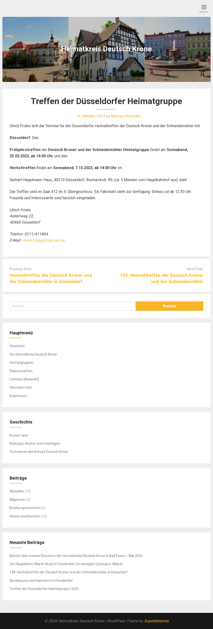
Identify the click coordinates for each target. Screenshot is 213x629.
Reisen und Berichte (25, 516)
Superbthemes (156, 621)
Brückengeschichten (25, 508)
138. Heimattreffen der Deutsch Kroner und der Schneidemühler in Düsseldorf (69, 572)
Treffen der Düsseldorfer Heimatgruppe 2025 (44, 589)
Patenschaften (21, 371)
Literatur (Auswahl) (24, 379)
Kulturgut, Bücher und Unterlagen (35, 443)
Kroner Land (19, 435)
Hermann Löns (21, 387)
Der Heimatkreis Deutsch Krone (33, 354)
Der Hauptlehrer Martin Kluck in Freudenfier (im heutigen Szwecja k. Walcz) (66, 564)
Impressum (18, 396)
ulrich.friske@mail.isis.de (43, 240)
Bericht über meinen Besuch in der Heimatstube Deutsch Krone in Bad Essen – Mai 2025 (76, 556)
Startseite (17, 346)
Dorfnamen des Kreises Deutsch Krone (39, 452)
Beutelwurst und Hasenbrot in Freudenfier (41, 581)
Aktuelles (17, 491)
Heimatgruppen (21, 362)
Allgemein (17, 500)
